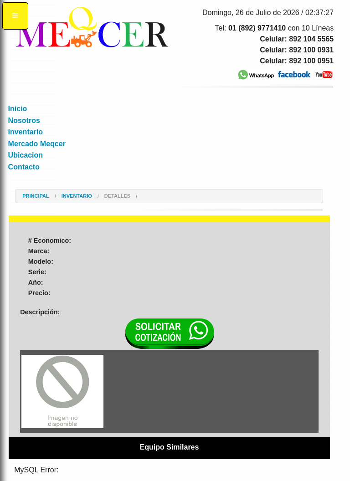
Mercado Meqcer (37, 144)
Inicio (17, 109)
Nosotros (24, 120)
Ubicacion (25, 155)
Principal (35, 196)
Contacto (24, 167)
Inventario (25, 132)
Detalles (117, 196)
